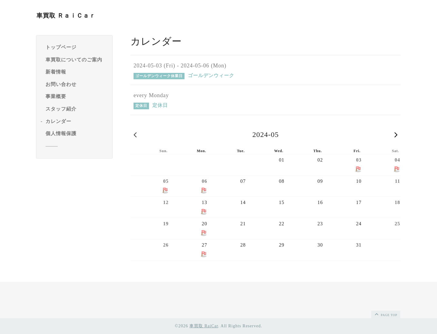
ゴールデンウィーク (211, 75)
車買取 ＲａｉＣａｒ (66, 15)
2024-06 (396, 134)
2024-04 (135, 134)
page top (385, 314)
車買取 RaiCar (203, 326)
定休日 (160, 105)
